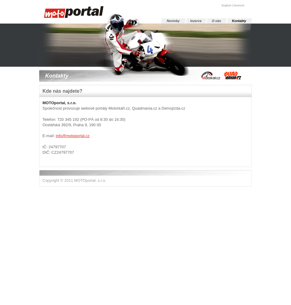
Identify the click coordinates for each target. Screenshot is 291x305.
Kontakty (239, 21)
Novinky (173, 21)
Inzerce (196, 21)
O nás (216, 21)
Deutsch (238, 5)
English (226, 5)
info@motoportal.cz (72, 135)
